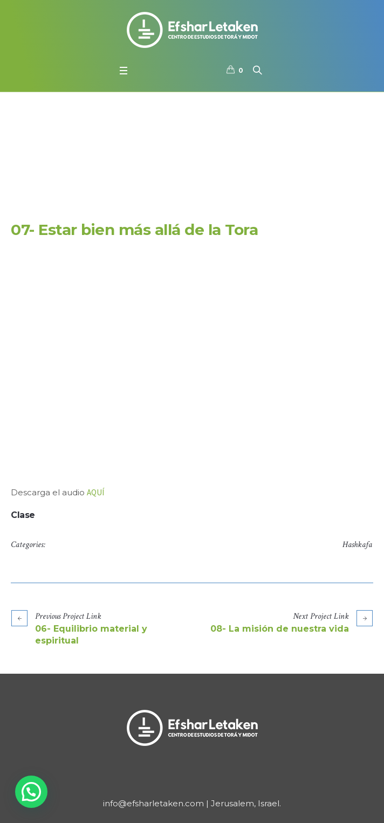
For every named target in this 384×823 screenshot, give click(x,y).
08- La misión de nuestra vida (279, 629)
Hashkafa (357, 544)
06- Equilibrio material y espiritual (91, 635)
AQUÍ (95, 492)
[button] (31, 792)
